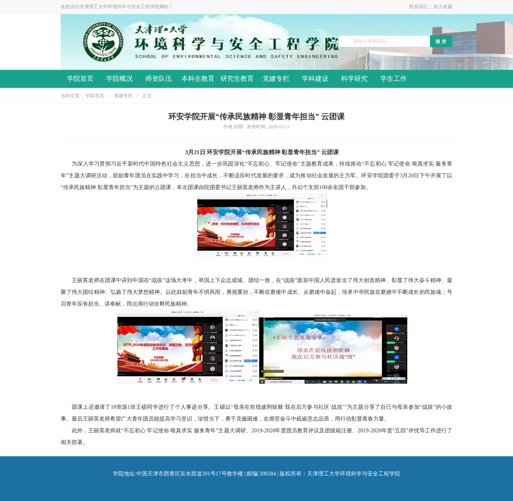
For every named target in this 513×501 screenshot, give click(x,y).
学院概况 (119, 78)
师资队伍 (158, 78)
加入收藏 (443, 6)
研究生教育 (237, 78)
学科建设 (315, 78)
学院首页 (80, 78)
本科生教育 (198, 78)
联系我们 (418, 6)
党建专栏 (276, 78)
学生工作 (393, 78)
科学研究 (354, 78)
